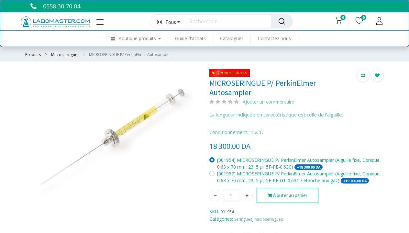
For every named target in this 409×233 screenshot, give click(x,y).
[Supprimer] (215, 195)
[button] (167, 21)
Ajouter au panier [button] (287, 195)
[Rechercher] (282, 21)
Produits (33, 54)
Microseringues (65, 54)
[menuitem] (139, 39)
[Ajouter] (247, 195)
